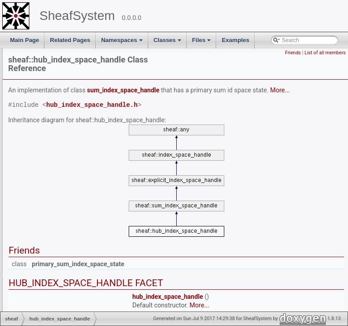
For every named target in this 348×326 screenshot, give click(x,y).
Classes (168, 42)
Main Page (24, 40)
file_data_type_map (60, 99)
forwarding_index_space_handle (75, 133)
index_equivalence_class (66, 271)
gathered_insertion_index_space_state (83, 150)
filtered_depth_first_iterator (68, 107)
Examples (235, 40)
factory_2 (47, 90)
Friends (293, 53)
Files (202, 42)
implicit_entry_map (59, 245)
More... (174, 92)
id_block (46, 202)
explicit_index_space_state (68, 73)
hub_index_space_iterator (67, 193)
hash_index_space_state (66, 176)
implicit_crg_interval (60, 236)
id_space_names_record (66, 210)
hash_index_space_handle (68, 159)
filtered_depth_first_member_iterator (80, 124)
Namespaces (122, 42)
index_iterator (52, 288)
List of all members (325, 53)
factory (44, 81)
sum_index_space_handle (236, 83)
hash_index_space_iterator (69, 167)
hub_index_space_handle (67, 185)
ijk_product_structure (61, 228)
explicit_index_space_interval (71, 56)
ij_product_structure (60, 219)
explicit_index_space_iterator (71, 64)
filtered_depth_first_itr (62, 116)
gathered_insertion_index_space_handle (85, 142)
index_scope (51, 296)
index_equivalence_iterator (68, 279)
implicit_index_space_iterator (71, 262)
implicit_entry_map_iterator (69, 253)
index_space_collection (64, 305)
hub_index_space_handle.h (205, 107)
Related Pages (70, 40)
